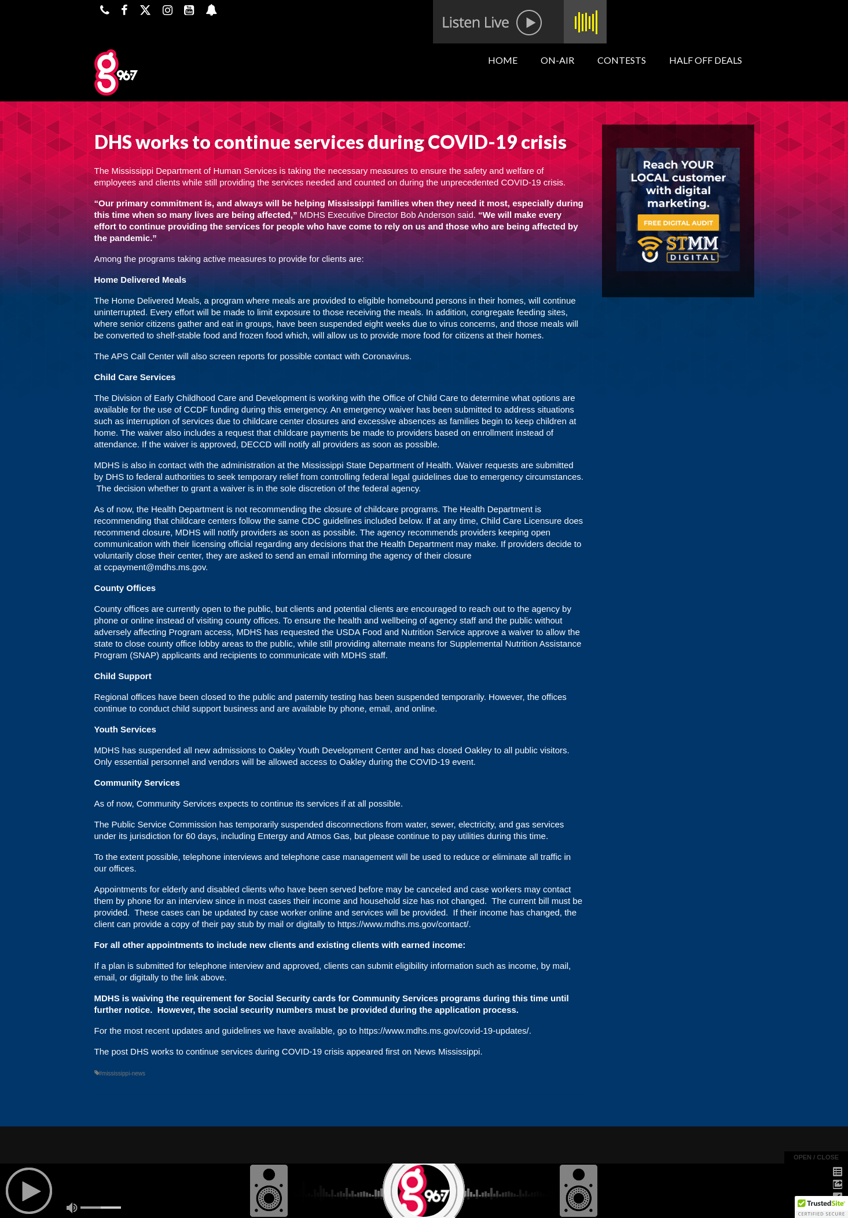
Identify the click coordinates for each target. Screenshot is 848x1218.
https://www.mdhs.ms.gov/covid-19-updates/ (443, 1030)
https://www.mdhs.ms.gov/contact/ (403, 924)
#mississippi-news (122, 1073)
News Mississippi (447, 1051)
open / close (816, 1157)
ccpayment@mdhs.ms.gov (154, 567)
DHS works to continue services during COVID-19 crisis (237, 1051)
